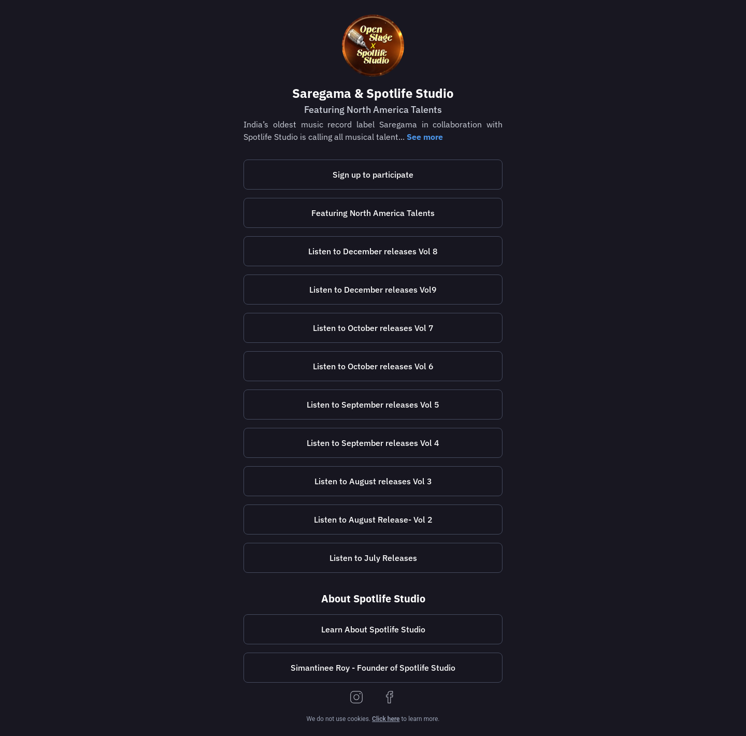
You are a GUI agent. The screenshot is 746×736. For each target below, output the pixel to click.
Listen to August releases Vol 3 (373, 481)
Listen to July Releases (373, 558)
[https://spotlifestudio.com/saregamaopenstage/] (373, 175)
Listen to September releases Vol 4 (373, 443)
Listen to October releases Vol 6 (373, 366)
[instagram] (356, 698)
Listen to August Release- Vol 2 (373, 519)
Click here (385, 719)
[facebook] (389, 698)
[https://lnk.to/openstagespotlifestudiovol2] (373, 519)
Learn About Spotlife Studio (373, 629)
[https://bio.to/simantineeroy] (373, 668)
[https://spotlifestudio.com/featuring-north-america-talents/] (373, 213)
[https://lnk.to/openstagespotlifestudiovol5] (373, 404)
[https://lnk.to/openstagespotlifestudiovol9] (373, 290)
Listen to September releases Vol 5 (373, 404)
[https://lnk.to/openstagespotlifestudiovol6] (373, 366)
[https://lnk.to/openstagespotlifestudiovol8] (373, 251)
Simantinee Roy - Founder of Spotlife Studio (373, 667)
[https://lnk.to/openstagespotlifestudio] (373, 558)
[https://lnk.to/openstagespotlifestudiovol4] (373, 443)
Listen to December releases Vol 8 (373, 251)
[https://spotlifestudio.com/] (373, 629)
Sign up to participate (373, 174)
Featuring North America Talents (373, 213)
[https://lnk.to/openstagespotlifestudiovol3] (373, 481)
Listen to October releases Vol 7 (373, 328)
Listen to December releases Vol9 (373, 289)
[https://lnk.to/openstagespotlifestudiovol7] (373, 328)
